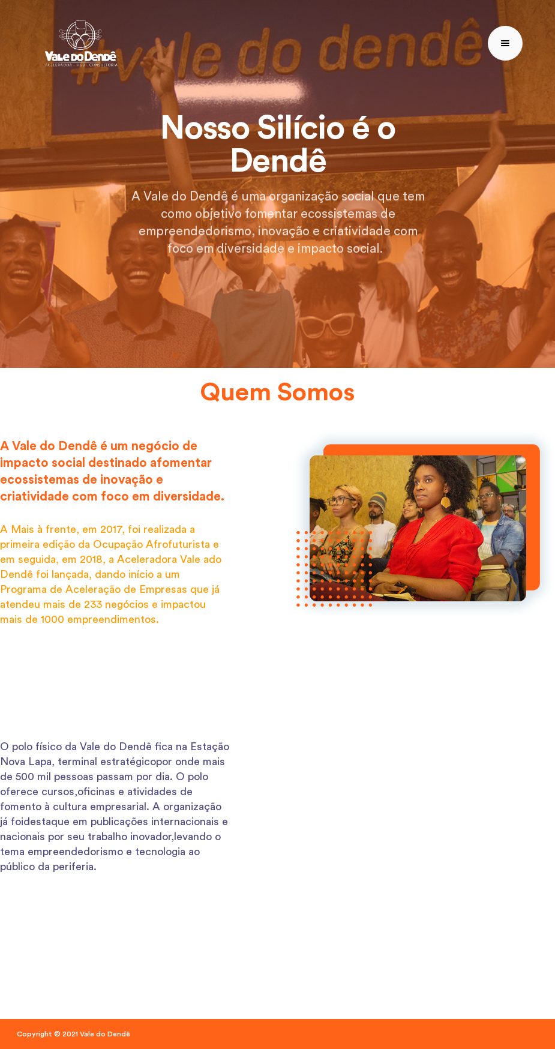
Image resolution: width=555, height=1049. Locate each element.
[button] (505, 43)
